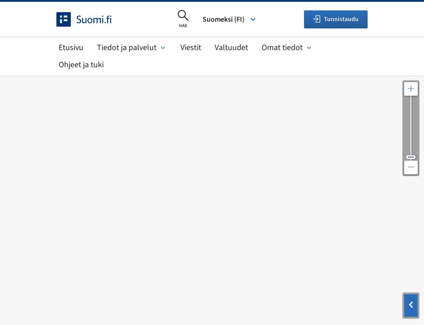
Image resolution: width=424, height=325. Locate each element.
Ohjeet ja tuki (81, 64)
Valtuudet (231, 47)
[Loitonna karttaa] (411, 167)
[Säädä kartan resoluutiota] (410, 128)
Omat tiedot (287, 47)
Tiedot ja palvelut (132, 47)
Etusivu (71, 47)
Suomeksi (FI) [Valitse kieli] (230, 19)
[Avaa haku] (183, 19)
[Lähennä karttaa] (411, 89)
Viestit (190, 47)
